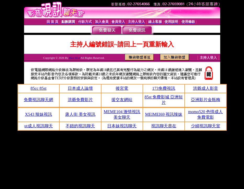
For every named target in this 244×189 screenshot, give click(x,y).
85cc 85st (75, 57)
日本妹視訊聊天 (122, 126)
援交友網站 (121, 99)
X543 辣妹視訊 (38, 114)
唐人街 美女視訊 (80, 114)
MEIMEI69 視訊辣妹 (164, 114)
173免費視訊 (163, 88)
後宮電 (122, 88)
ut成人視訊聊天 (38, 126)
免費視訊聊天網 (38, 99)
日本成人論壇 (80, 88)
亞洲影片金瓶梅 (205, 99)
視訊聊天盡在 (163, 126)
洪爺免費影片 (80, 99)
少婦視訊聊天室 (205, 126)
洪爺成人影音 (205, 88)
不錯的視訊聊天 (80, 126)
